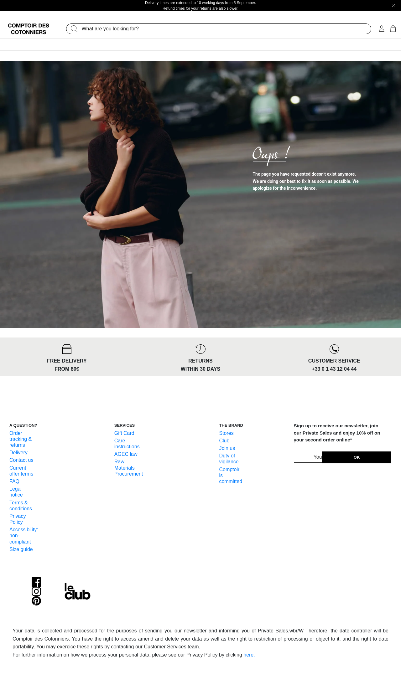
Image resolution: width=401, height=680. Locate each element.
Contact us (21, 460)
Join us (227, 448)
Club (224, 440)
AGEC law (126, 454)
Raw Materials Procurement (128, 467)
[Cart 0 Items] (393, 29)
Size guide (21, 549)
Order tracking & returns (20, 439)
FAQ (14, 481)
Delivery (18, 452)
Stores (226, 433)
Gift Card (124, 433)
